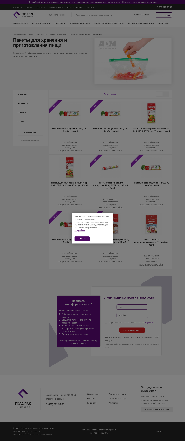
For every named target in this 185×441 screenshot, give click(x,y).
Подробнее (80, 230)
